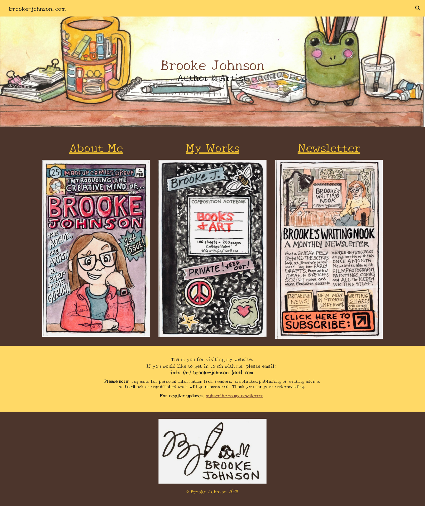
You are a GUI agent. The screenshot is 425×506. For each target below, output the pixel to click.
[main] (212, 71)
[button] (418, 8)
